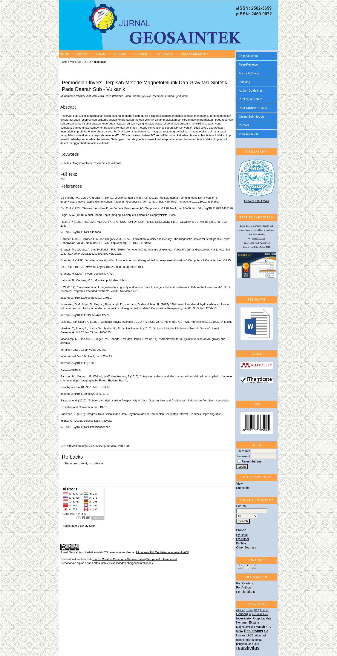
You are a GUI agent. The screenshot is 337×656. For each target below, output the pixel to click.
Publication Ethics (251, 99)
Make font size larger (254, 566)
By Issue (242, 535)
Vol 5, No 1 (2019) (80, 61)
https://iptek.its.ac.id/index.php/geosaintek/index (123, 563)
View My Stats (248, 133)
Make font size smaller (240, 566)
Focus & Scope (249, 73)
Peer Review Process (253, 107)
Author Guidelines (251, 90)
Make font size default (247, 566)
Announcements (195, 53)
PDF (62, 179)
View (239, 483)
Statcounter (70, 525)
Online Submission (251, 116)
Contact (244, 125)
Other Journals (246, 547)
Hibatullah (100, 61)
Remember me (252, 461)
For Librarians (245, 591)
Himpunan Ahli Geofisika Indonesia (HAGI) (162, 552)
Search (119, 53)
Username (243, 451)
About (82, 53)
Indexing (244, 82)
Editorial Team (248, 56)
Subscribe (243, 488)
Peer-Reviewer (249, 64)
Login (100, 53)
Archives (165, 53)
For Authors (244, 587)
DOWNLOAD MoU (256, 201)
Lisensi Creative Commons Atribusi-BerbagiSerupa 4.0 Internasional (134, 559)
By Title (241, 543)
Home (64, 53)
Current (141, 53)
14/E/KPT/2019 (258, 239)
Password (243, 456)
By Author (242, 539)
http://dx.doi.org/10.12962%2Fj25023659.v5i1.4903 (98, 445)
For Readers (244, 583)
